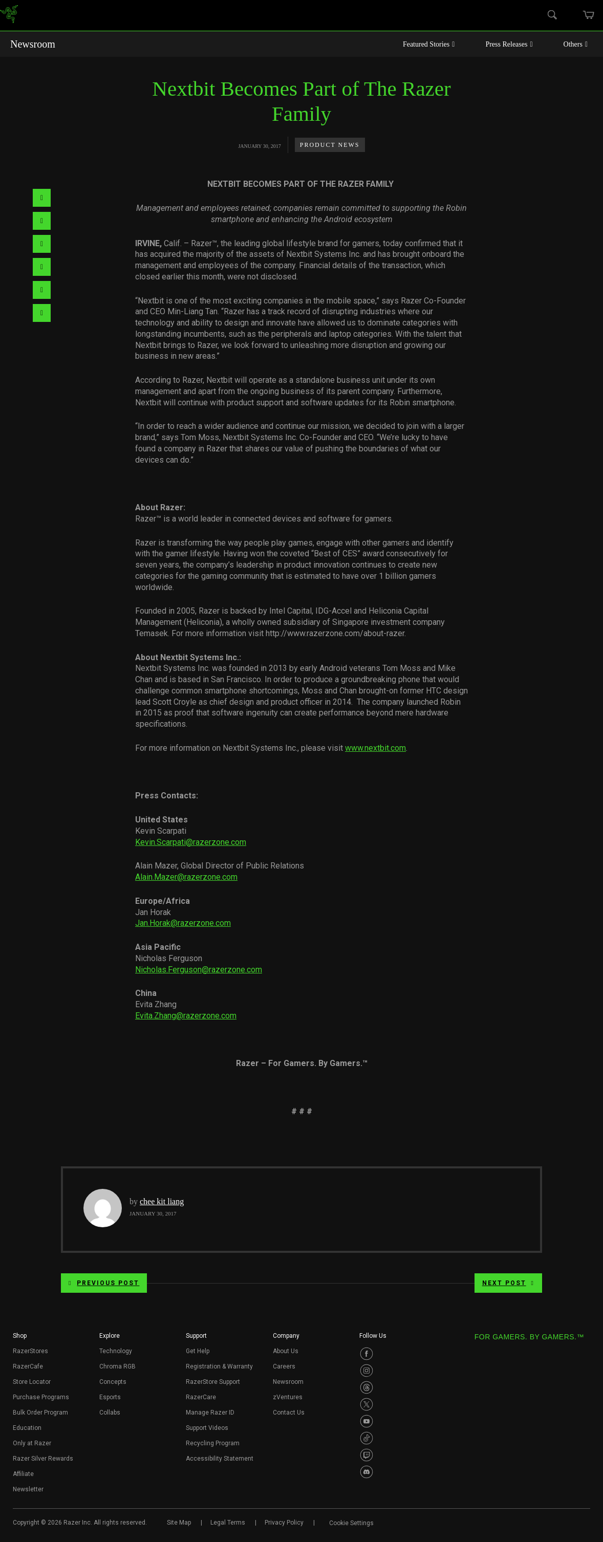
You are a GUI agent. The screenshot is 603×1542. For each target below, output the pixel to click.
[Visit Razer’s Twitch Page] (366, 1455)
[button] (20, 1338)
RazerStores (30, 1351)
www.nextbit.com (375, 748)
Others (576, 44)
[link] (9, 15)
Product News (330, 144)
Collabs (109, 1412)
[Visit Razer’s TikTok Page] (366, 1438)
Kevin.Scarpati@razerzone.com (190, 842)
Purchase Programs (41, 1397)
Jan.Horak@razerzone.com (183, 923)
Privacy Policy (284, 1522)
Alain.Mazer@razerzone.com (186, 877)
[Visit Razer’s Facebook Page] (366, 1353)
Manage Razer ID (210, 1412)
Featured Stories (429, 44)
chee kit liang (162, 1201)
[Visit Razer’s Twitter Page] (366, 1404)
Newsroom (32, 44)
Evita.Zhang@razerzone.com (185, 1015)
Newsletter (28, 1489)
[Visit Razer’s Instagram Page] (366, 1370)
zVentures (288, 1397)
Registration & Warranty (219, 1366)
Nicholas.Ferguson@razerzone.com (198, 969)
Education (27, 1427)
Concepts (112, 1381)
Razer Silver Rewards (43, 1458)
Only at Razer (32, 1443)
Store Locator (32, 1381)
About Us (285, 1351)
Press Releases (508, 44)
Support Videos (207, 1427)
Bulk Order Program (40, 1412)
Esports (110, 1397)
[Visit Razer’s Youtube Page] (366, 1421)
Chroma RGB (117, 1366)
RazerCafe (28, 1366)
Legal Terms (227, 1522)
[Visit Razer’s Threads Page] (366, 1387)
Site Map (179, 1522)
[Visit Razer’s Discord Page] (366, 1472)
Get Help (197, 1351)
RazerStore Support (213, 1381)
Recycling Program (213, 1443)
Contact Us (289, 1412)
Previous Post (104, 1283)
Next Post (508, 1283)
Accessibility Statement (219, 1458)
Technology (115, 1351)
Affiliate (23, 1474)
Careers (284, 1366)
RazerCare (201, 1397)
